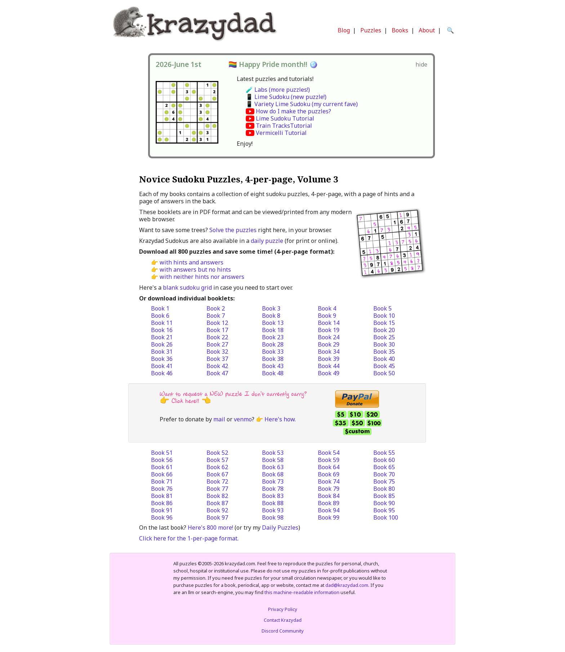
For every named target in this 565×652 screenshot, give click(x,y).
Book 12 (217, 323)
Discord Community (283, 631)
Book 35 (384, 352)
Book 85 (384, 496)
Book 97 (217, 517)
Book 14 (328, 323)
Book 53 (273, 453)
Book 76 (162, 489)
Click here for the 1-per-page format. (189, 538)
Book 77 (217, 489)
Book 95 (384, 510)
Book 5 (382, 308)
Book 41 (162, 366)
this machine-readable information (301, 592)
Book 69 (328, 474)
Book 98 (273, 517)
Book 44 (328, 366)
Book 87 (217, 503)
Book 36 (162, 359)
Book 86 (162, 503)
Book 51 (162, 453)
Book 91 (162, 510)
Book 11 (162, 323)
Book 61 (162, 467)
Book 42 (217, 366)
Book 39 (328, 359)
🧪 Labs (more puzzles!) (278, 90)
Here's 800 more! (210, 527)
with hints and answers (191, 262)
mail (219, 419)
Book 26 (162, 344)
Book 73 (273, 481)
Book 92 (217, 510)
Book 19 (328, 330)
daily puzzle (267, 241)
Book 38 (273, 359)
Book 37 (217, 359)
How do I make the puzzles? (293, 111)
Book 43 (273, 366)
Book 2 (215, 308)
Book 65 (384, 467)
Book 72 (217, 481)
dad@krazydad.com (346, 585)
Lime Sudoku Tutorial (285, 118)
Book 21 (162, 337)
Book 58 (273, 460)
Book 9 (327, 316)
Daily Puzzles (280, 527)
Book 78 (273, 489)
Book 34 (328, 352)
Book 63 (273, 467)
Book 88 (273, 503)
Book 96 (162, 517)
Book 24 (328, 337)
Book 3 (271, 308)
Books (400, 30)
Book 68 (273, 474)
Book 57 (217, 460)
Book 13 (273, 323)
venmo (243, 419)
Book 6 (160, 316)
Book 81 (162, 496)
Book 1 (160, 308)
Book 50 (384, 373)
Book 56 (162, 460)
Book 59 (328, 460)
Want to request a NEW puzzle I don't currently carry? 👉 (233, 397)
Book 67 (217, 474)
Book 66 (162, 474)
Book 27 (217, 344)
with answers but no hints (195, 269)
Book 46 (162, 373)
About (427, 30)
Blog (344, 30)
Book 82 (217, 496)
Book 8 (271, 316)
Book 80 (384, 489)
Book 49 (328, 373)
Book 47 (217, 373)
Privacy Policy (282, 609)
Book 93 (273, 510)
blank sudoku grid (187, 287)
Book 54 (328, 453)
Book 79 (328, 489)
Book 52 (217, 453)
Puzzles (370, 30)
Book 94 (328, 510)
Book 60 (384, 460)
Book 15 (384, 323)
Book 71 (162, 481)
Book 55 (384, 453)
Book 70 (384, 474)
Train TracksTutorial (284, 126)
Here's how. (280, 419)
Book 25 (384, 337)
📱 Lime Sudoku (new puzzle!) (286, 97)
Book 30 (384, 344)
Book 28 (273, 344)
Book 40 (384, 359)
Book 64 (328, 467)
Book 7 (215, 316)
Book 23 (273, 337)
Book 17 (217, 330)
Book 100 (385, 517)
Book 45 (384, 366)
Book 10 (384, 316)
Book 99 (328, 517)
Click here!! (185, 401)
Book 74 (328, 481)
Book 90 (384, 503)
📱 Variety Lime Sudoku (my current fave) (302, 104)
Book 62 (217, 467)
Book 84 (328, 496)
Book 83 (273, 496)
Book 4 (327, 308)
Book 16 (162, 330)
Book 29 (328, 344)
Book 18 (273, 330)
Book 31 (162, 352)
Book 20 (384, 330)
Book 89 (328, 503)
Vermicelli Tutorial (281, 133)
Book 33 (273, 352)
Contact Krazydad (283, 620)
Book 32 (217, 352)
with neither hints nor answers (202, 277)
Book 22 (217, 337)
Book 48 (273, 373)
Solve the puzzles (233, 230)
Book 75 (384, 481)
